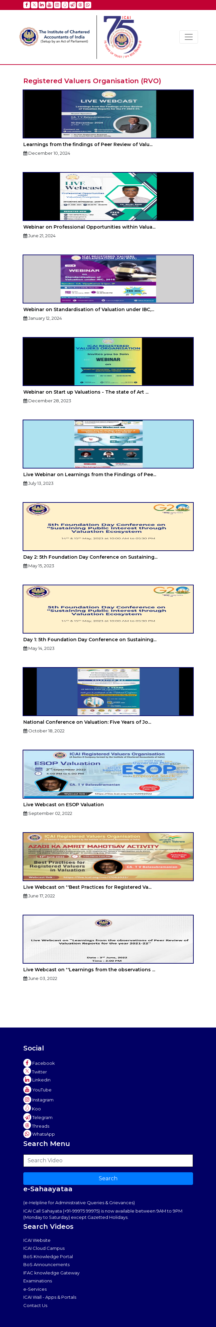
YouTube (37, 1089)
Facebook (39, 1063)
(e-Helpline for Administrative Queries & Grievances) (79, 1202)
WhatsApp (39, 1134)
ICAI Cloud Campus (44, 1248)
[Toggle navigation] (188, 37)
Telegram (38, 1117)
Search (108, 1178)
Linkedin (37, 1079)
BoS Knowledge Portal (48, 1256)
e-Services (35, 1289)
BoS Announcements (46, 1264)
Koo (32, 1108)
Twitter (35, 1071)
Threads (36, 1125)
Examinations (37, 1280)
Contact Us (35, 1305)
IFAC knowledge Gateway (51, 1272)
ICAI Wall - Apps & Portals (49, 1297)
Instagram (38, 1099)
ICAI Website (37, 1240)
